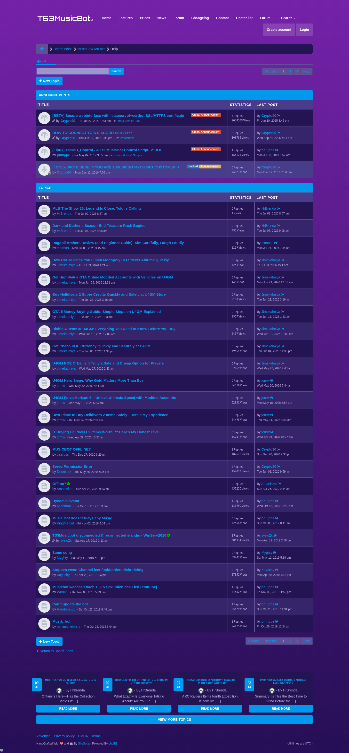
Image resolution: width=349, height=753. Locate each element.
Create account (279, 30)
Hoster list (244, 18)
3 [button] (297, 71)
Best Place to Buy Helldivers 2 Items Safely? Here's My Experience (110, 415)
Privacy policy (64, 736)
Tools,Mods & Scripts (128, 155)
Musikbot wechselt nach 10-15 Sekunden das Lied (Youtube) (104, 587)
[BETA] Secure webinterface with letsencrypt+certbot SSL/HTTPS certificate (118, 115)
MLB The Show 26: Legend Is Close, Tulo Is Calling (96, 208)
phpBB (113, 743)
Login (304, 30)
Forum (179, 18)
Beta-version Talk (129, 121)
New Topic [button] (49, 81)
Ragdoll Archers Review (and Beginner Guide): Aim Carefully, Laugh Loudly (118, 243)
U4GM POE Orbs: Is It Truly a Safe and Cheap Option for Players (108, 363)
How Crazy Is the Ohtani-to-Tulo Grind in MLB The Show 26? (141, 681)
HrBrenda (64, 213)
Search (288, 18)
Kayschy (63, 575)
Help (41, 61)
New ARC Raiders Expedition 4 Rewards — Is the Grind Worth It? (212, 681)
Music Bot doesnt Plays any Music (82, 518)
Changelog (200, 18)
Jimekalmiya (66, 265)
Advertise (43, 736)
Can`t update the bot (70, 604)
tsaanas (63, 248)
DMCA (83, 736)
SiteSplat (83, 743)
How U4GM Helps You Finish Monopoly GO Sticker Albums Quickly (110, 260)
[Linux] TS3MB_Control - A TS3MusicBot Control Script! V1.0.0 (106, 150)
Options (253, 641)
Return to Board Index (54, 651)
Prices (145, 18)
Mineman (64, 506)
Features (126, 18)
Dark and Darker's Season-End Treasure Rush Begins (98, 225)
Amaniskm (64, 489)
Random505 (66, 609)
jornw (61, 386)
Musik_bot (61, 621)
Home (106, 18)
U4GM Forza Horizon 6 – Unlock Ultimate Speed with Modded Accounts (114, 398)
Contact (222, 18)
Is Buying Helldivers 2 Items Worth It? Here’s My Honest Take (105, 432)
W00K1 (62, 592)
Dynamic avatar (65, 501)
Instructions (127, 138)
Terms (96, 736)
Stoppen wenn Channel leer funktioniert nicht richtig (97, 570)
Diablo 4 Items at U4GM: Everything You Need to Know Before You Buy (113, 329)
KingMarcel (65, 523)
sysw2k (66, 540)
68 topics (271, 71)
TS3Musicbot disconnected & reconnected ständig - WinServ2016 (109, 535)
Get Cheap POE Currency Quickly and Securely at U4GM (101, 346)
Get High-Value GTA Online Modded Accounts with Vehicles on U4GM (112, 277)
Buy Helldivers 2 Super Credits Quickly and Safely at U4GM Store (109, 294)
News (161, 18)
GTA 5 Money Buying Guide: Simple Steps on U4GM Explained (106, 311)
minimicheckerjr (68, 626)
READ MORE (68, 708)
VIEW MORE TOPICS (174, 719)
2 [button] (290, 71)
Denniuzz (64, 472)
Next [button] (306, 71)
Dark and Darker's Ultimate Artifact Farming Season (283, 681)
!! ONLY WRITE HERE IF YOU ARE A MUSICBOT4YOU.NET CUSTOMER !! (115, 167)
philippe (63, 155)
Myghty (62, 558)
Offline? (59, 484)
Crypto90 (68, 121)
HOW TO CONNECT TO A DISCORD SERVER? (92, 133)
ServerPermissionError (72, 466)
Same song (62, 552)
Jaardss (63, 454)
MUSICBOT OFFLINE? (71, 449)
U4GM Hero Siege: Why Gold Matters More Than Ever (98, 380)
